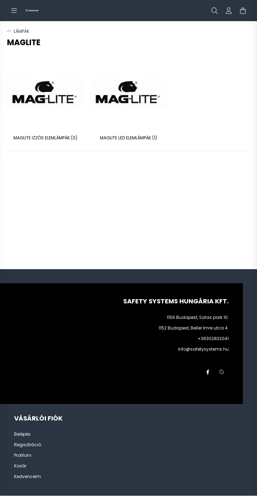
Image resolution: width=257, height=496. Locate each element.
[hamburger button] (14, 11)
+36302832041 (213, 338)
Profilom (22, 455)
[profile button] (229, 11)
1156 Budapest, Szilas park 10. (198, 317)
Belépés (22, 434)
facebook (208, 372)
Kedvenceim (27, 476)
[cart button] (243, 11)
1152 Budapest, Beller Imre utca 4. (194, 328)
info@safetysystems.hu (203, 349)
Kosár (20, 466)
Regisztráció (27, 444)
